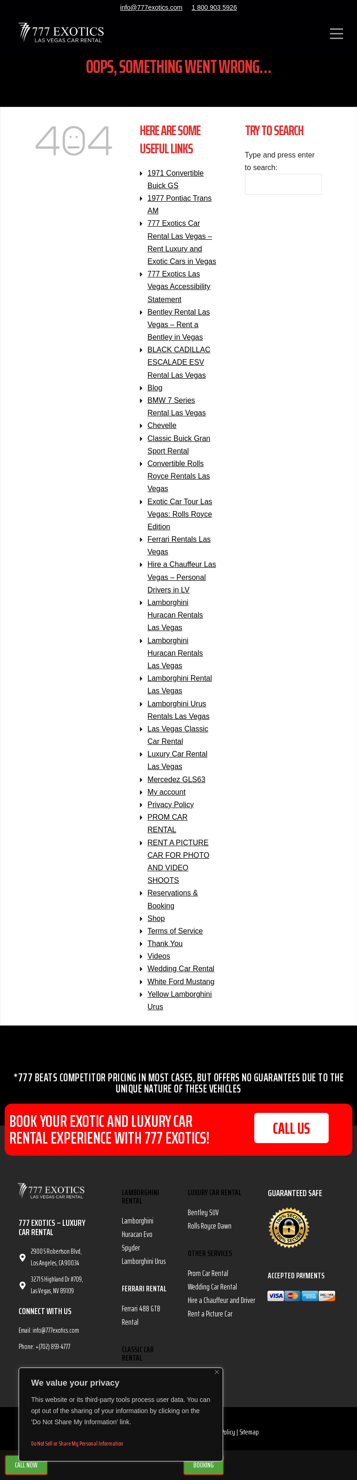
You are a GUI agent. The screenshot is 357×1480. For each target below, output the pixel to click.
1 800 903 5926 (214, 7)
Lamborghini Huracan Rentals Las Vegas (175, 620)
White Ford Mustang (180, 987)
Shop (156, 923)
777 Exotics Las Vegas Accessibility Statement (178, 292)
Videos (158, 962)
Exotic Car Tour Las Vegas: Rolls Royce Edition (179, 519)
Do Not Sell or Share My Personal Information (77, 1443)
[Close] (217, 1372)
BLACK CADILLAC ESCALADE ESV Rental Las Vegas (178, 367)
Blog (154, 393)
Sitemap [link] (249, 1437)
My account (166, 797)
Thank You (165, 949)
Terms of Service (175, 936)
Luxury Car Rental (214, 1197)
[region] (121, 1414)
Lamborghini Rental (140, 1202)
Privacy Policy (170, 810)
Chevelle (161, 431)
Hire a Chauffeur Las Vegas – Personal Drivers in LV (181, 582)
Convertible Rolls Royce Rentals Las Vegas (178, 481)
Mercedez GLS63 (176, 785)
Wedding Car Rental (180, 974)
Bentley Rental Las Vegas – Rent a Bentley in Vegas (178, 329)
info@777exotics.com (151, 7)
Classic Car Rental (138, 1358)
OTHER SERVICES (210, 1258)
